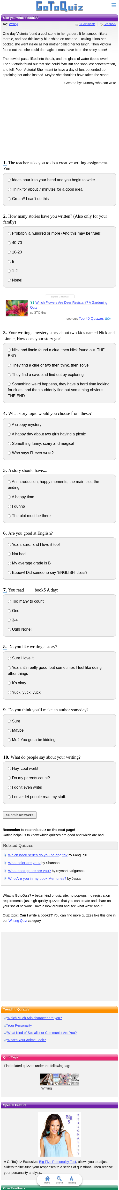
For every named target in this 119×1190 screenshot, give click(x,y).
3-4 (13, 620)
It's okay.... (19, 683)
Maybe (15, 730)
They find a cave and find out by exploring (45, 375)
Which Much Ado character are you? (34, 1018)
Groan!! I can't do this (28, 199)
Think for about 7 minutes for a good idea (45, 189)
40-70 (15, 243)
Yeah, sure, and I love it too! (34, 544)
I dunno (16, 506)
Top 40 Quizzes (91, 318)
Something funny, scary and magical (41, 443)
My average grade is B (29, 563)
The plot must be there (29, 516)
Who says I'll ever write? (30, 453)
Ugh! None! (19, 629)
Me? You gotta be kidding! (32, 740)
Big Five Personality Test (57, 1162)
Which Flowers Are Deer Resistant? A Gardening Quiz (68, 305)
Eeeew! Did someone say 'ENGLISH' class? (47, 572)
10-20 (15, 252)
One (13, 611)
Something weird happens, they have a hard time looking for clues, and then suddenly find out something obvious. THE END (58, 390)
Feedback (110, 24)
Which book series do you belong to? (37, 855)
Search (59, 1180)
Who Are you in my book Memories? (37, 878)
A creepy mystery (24, 425)
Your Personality (19, 1025)
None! (15, 280)
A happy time (21, 497)
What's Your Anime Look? (26, 1040)
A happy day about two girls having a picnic (47, 434)
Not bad (16, 554)
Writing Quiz (17, 921)
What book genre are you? (29, 871)
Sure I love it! (21, 658)
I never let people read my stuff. (37, 797)
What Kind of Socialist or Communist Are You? (42, 1033)
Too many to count (26, 601)
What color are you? (24, 863)
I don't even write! (25, 787)
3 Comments (87, 24)
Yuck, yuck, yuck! (25, 692)
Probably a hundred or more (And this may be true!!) (54, 233)
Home (47, 1180)
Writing (13, 24)
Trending (71, 1180)
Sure (14, 721)
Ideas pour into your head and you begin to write (51, 180)
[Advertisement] (59, 122)
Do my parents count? (29, 778)
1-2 (13, 271)
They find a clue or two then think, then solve (48, 365)
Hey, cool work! (23, 768)
